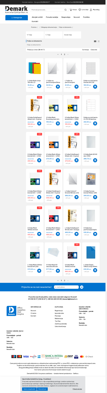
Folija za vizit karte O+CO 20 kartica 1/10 (90, 119)
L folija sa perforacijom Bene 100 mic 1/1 (53, 82)
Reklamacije (59, 318)
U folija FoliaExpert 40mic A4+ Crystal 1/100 (35, 119)
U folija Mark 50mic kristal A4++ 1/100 (35, 155)
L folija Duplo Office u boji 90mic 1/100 (90, 266)
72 (44, 50)
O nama (33, 313)
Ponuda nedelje (52, 17)
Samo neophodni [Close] (29, 389)
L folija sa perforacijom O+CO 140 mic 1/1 (71, 82)
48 (42, 50)
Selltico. (76, 373)
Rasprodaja (66, 17)
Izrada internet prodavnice (63, 373)
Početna (33, 27)
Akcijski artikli (37, 17)
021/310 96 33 (78, 2)
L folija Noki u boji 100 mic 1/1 (34, 81)
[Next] (67, 54)
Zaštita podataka (61, 324)
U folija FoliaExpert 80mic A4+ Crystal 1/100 (53, 192)
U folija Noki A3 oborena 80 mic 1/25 (52, 266)
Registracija (59, 311)
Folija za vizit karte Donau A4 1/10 (90, 81)
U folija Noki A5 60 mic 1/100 (90, 155)
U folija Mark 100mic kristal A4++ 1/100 (70, 266)
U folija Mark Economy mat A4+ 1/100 (53, 119)
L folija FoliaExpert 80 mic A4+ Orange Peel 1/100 (72, 229)
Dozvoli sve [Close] (42, 389)
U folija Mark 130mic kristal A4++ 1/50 (33, 229)
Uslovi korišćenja (60, 326)
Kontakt (35, 21)
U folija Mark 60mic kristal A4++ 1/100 (35, 192)
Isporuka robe (59, 313)
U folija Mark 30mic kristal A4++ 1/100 (72, 118)
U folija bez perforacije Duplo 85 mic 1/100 (90, 229)
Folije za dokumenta (65, 27)
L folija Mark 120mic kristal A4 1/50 (35, 265)
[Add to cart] (58, 87)
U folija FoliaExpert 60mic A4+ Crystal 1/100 (72, 156)
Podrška (86, 17)
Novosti (77, 17)
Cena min (94, 50)
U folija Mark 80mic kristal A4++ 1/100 (53, 229)
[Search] (66, 10)
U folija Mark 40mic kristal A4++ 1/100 (53, 155)
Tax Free (57, 321)
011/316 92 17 (45, 2)
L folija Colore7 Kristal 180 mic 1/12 (72, 192)
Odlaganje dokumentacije (49, 27)
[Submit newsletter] (81, 287)
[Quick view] (39, 86)
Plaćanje (58, 316)
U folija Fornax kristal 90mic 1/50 (90, 192)
